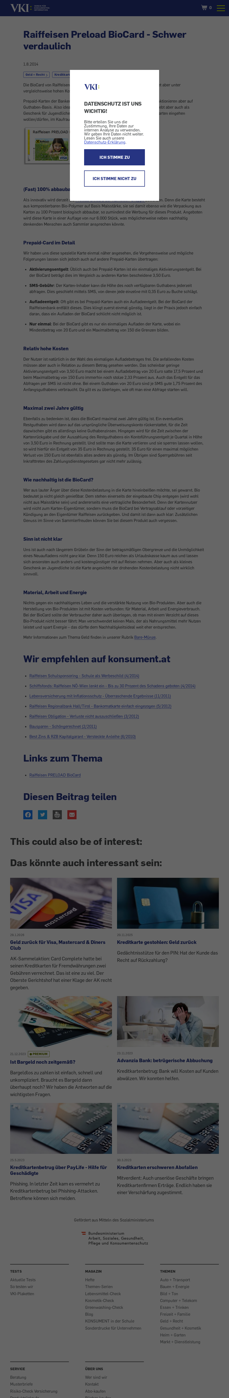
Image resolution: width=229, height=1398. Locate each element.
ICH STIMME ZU (115, 157)
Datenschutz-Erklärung (104, 142)
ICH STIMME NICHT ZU (114, 178)
